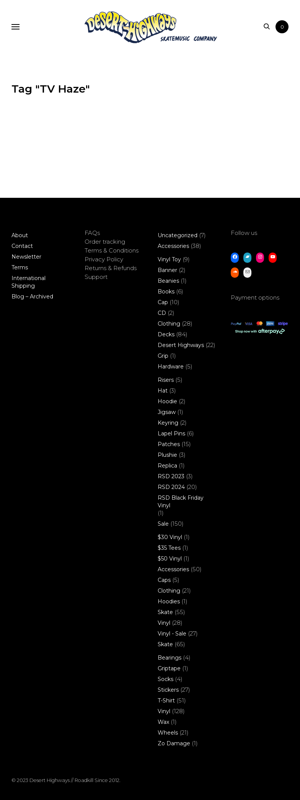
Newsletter (26, 256)
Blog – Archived (32, 296)
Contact (22, 246)
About (19, 235)
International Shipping (28, 282)
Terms (19, 267)
